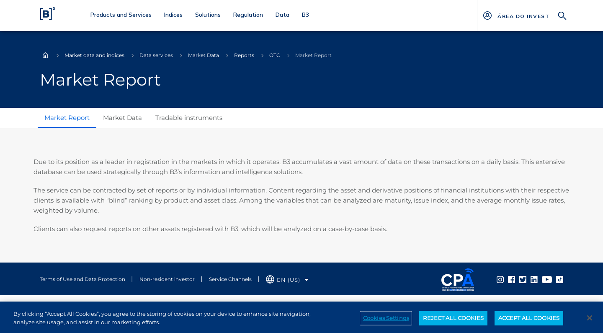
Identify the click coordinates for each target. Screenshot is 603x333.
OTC (274, 55)
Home (45, 55)
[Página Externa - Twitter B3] (522, 279)
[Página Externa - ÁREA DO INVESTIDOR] (523, 15)
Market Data (203, 55)
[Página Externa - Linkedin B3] (534, 279)
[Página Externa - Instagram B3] (500, 279)
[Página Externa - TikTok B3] (559, 279)
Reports (244, 55)
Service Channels (230, 279)
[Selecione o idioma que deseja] (287, 280)
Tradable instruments (188, 118)
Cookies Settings (386, 320)
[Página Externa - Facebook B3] (511, 279)
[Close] (589, 320)
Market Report (67, 118)
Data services (156, 55)
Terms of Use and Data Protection (82, 279)
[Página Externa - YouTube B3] (547, 279)
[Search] (562, 14)
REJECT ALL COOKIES (453, 320)
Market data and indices (94, 55)
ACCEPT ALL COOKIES (528, 320)
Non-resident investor (167, 279)
